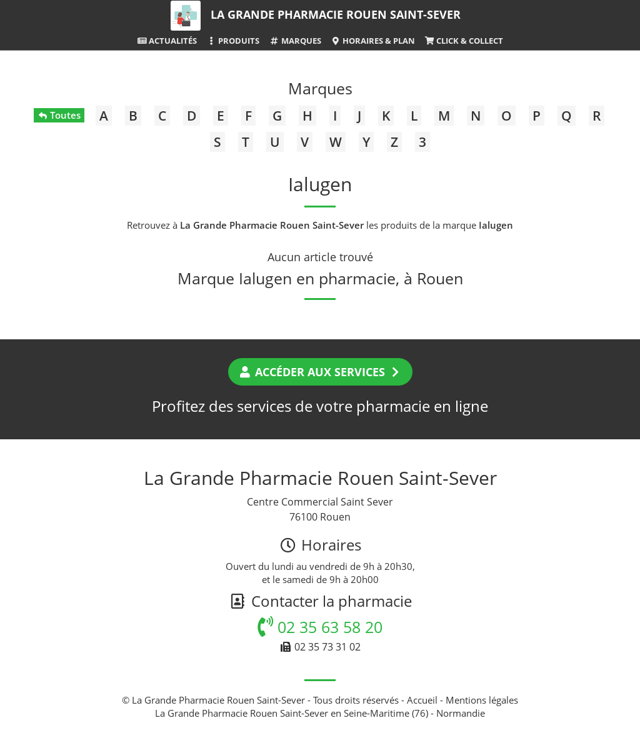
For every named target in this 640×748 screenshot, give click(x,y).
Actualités (167, 40)
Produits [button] (232, 40)
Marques (295, 40)
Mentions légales (482, 700)
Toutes (59, 115)
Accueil (422, 700)
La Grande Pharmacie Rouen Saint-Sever (336, 14)
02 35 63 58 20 (320, 626)
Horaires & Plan (373, 40)
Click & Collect (463, 40)
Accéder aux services (320, 371)
